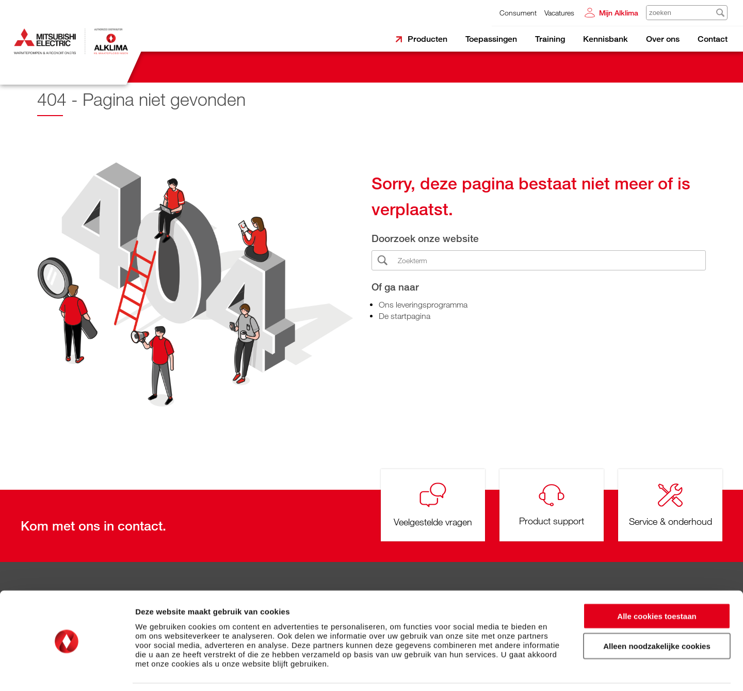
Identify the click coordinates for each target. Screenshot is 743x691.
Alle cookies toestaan (656, 582)
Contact (713, 39)
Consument (518, 12)
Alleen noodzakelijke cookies (656, 613)
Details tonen (557, 670)
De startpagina (404, 315)
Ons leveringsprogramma (423, 304)
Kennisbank (605, 39)
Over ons (663, 39)
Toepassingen (491, 39)
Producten (427, 39)
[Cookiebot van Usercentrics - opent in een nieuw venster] (67, 671)
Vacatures (559, 12)
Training (550, 39)
